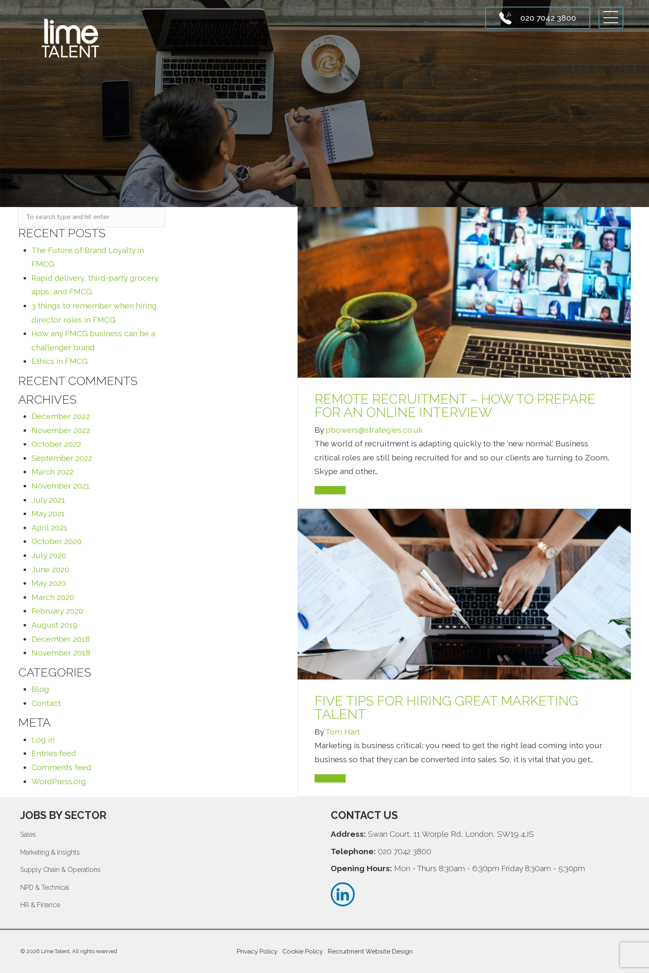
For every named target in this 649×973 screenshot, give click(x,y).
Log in (43, 739)
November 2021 (60, 485)
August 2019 (54, 624)
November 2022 (60, 430)
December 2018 (60, 638)
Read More (330, 490)
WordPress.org (58, 781)
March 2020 (52, 597)
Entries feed (53, 753)
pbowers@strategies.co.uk (374, 429)
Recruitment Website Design (370, 951)
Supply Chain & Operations (60, 870)
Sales (28, 834)
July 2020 (48, 555)
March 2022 (52, 471)
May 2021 (48, 513)
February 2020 (57, 610)
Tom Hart (342, 731)
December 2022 (60, 416)
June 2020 (50, 569)
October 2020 (56, 541)
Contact (46, 703)
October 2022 (56, 443)
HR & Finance (40, 905)
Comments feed (61, 767)
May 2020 (48, 583)
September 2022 (61, 457)
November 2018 (60, 652)
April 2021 (49, 527)
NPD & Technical (44, 887)
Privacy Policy (257, 951)
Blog (40, 689)
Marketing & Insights (50, 852)
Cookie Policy (302, 951)
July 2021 (48, 499)
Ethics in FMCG (59, 361)
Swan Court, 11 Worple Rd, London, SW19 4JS (451, 833)
